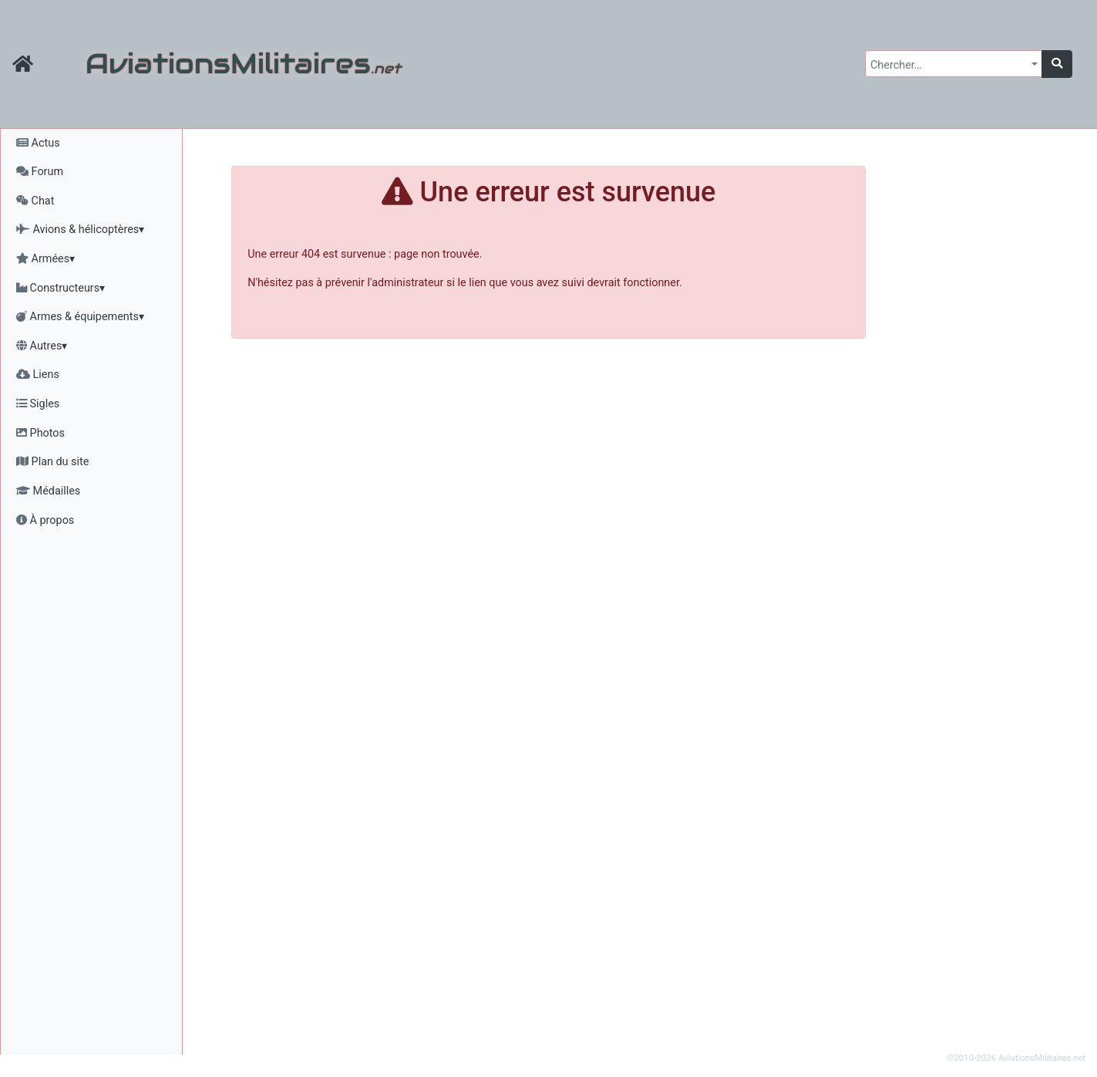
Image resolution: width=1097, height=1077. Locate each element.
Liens (37, 374)
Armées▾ (45, 258)
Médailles (48, 491)
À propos (45, 520)
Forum (39, 171)
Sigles (37, 403)
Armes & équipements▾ (80, 316)
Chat (35, 201)
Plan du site (52, 461)
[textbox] (949, 65)
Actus (38, 143)
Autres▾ (41, 346)
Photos (40, 433)
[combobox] (953, 63)
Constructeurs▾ (60, 288)
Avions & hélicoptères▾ (80, 229)
